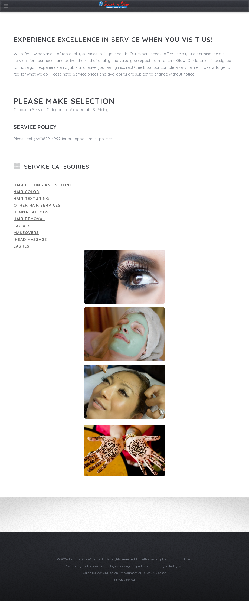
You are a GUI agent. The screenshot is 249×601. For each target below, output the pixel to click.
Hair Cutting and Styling (43, 185)
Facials (22, 225)
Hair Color (26, 191)
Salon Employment (123, 573)
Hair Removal (29, 218)
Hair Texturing (31, 198)
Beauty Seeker (155, 573)
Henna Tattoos (31, 212)
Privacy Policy (124, 579)
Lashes (22, 246)
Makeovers (26, 232)
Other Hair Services (37, 205)
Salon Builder (92, 573)
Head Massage (30, 239)
